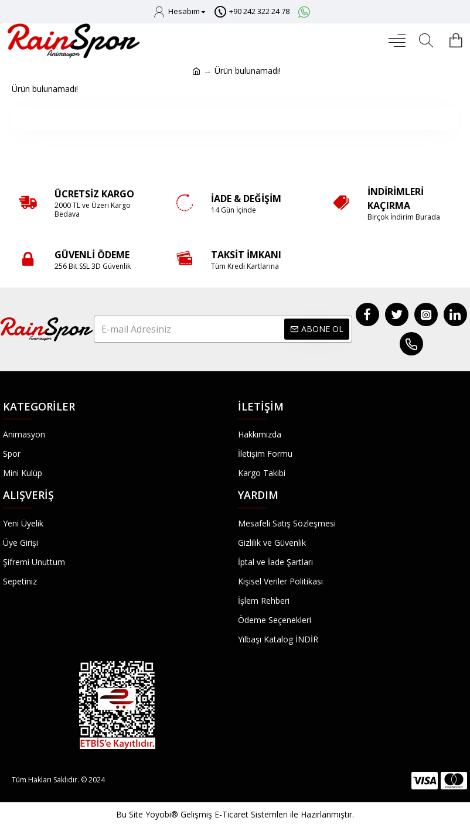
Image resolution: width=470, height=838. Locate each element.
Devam (235, 118)
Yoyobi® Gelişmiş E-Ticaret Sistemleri (216, 814)
